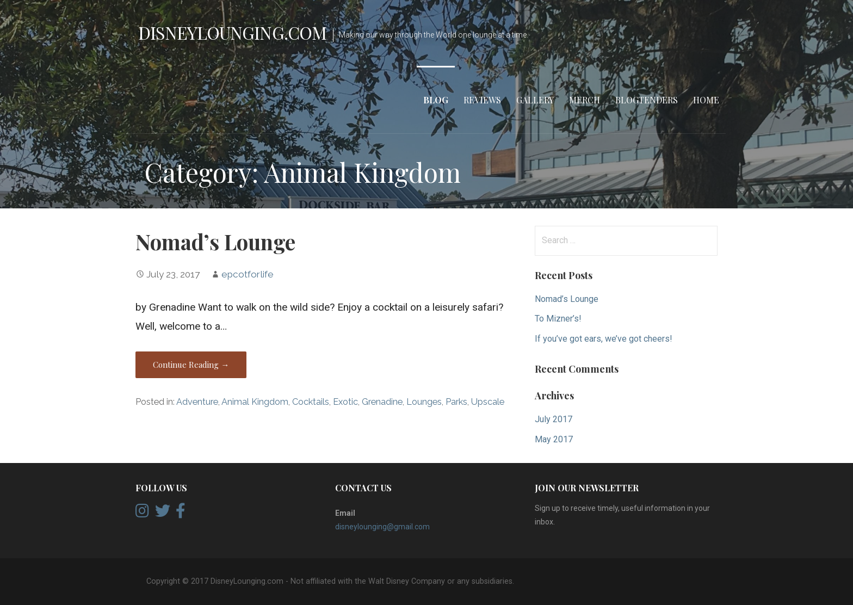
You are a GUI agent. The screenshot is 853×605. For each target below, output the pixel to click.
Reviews (482, 100)
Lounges (424, 402)
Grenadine (382, 402)
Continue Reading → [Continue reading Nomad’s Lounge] (191, 364)
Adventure (197, 402)
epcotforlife (247, 274)
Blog (435, 100)
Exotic (345, 402)
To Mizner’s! (558, 318)
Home (706, 100)
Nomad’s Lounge (215, 241)
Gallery (535, 100)
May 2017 (554, 439)
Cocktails (310, 402)
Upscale (487, 402)
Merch (584, 100)
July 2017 (553, 419)
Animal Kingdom (254, 402)
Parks (456, 402)
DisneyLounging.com (232, 32)
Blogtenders (646, 100)
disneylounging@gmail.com (382, 526)
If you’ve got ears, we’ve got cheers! (603, 339)
